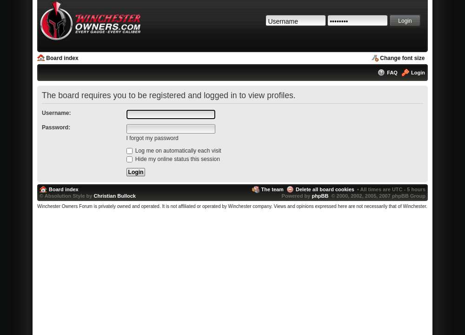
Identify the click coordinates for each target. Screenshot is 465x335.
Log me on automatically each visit (173, 150)
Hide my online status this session (173, 159)
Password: (56, 127)
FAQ (392, 72)
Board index (62, 58)
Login (418, 72)
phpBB (320, 196)
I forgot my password (152, 138)
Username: (56, 113)
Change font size (402, 58)
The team (272, 189)
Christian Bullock (114, 196)
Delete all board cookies (325, 189)
